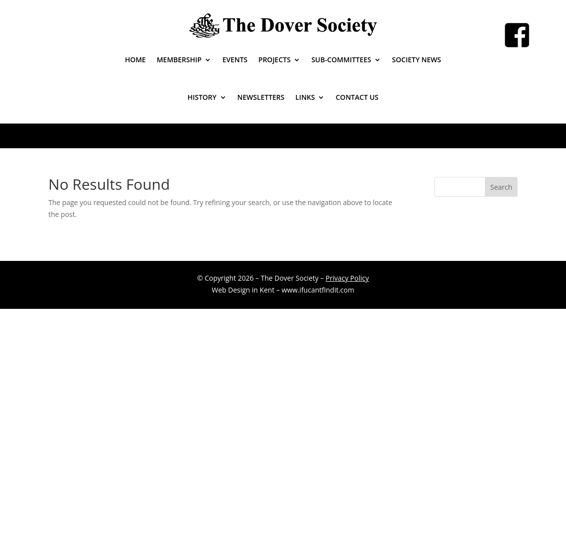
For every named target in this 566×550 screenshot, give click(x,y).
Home (135, 59)
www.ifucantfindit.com (318, 290)
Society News (416, 59)
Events (234, 59)
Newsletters (260, 97)
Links (305, 97)
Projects (274, 59)
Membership (179, 59)
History (202, 97)
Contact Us (356, 97)
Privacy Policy (347, 278)
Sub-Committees (341, 59)
